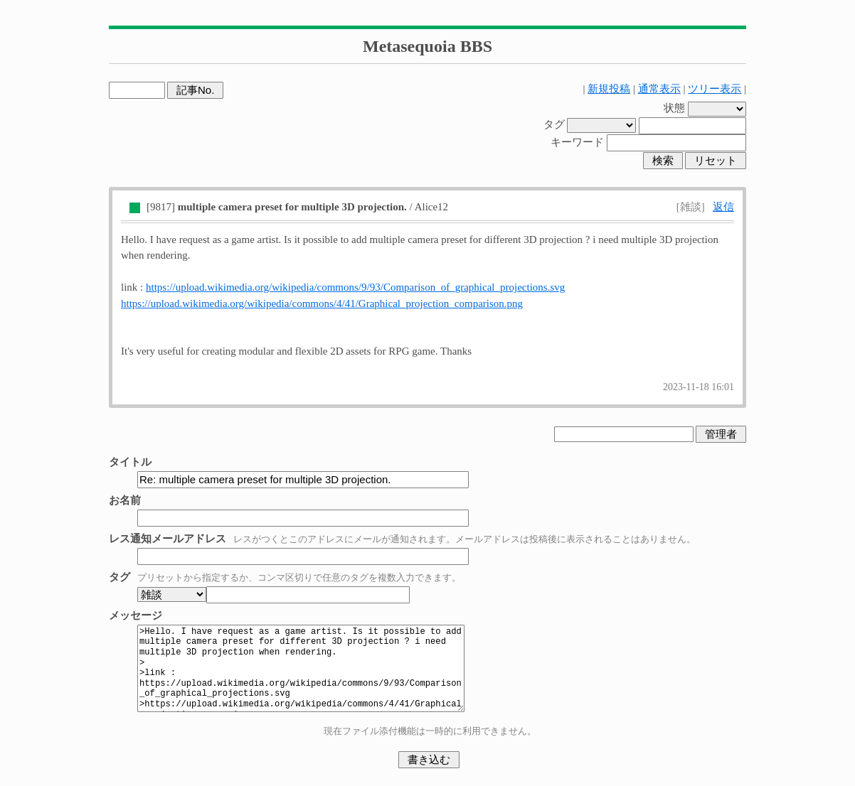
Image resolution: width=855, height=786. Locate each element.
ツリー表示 (714, 89)
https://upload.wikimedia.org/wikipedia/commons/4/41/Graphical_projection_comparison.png (322, 303)
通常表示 (659, 89)
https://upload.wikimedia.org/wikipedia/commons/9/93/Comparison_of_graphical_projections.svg (355, 287)
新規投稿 (609, 89)
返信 (723, 206)
